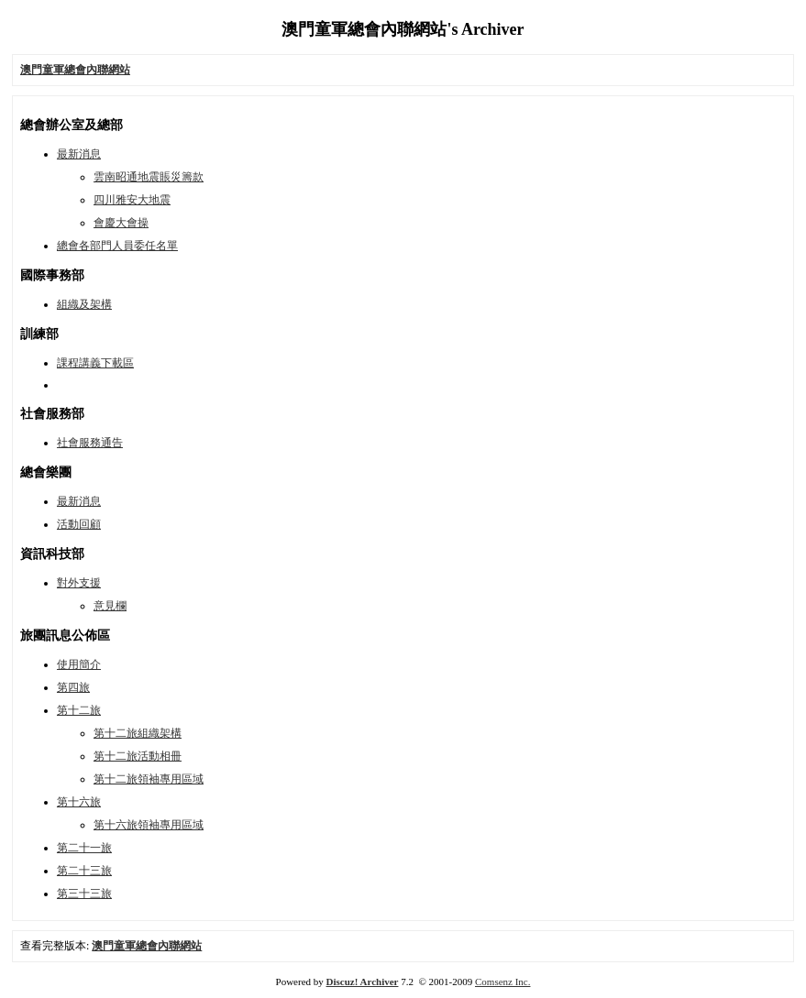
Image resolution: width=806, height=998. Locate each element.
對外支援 (79, 582)
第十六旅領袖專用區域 (149, 824)
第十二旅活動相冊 (138, 756)
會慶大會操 (121, 222)
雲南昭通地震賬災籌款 (149, 176)
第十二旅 (79, 710)
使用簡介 (79, 664)
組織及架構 (84, 304)
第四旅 (73, 687)
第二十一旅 (84, 847)
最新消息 (79, 154)
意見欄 (110, 605)
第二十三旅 (84, 870)
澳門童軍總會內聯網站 (147, 945)
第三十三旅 (84, 893)
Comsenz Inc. (502, 981)
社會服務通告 (90, 442)
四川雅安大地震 (132, 199)
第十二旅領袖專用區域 (149, 779)
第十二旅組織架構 (138, 733)
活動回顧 (79, 524)
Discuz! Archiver (362, 981)
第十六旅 (79, 801)
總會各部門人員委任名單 (117, 245)
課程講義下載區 (95, 362)
